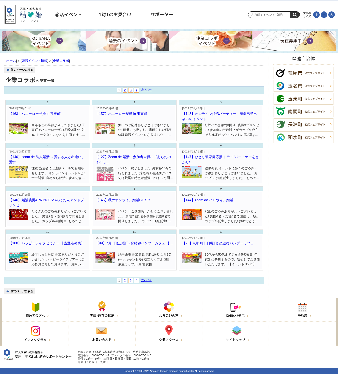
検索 (295, 15)
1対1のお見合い (115, 14)
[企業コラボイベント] (210, 41)
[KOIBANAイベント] (44, 41)
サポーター (161, 14)
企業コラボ (61, 61)
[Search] (270, 15)
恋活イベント (68, 14)
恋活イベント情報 (34, 61)
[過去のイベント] (127, 41)
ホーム (11, 61)
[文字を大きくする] (331, 14)
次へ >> (146, 89)
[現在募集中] (294, 41)
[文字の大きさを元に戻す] (324, 14)
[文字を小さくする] (316, 14)
